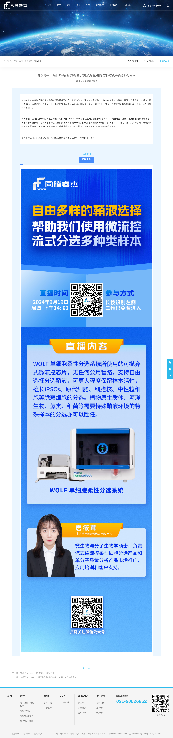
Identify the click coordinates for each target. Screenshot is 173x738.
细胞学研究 (25, 710)
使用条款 (38, 733)
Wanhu (157, 733)
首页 (49, 5)
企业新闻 (133, 61)
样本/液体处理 (26, 720)
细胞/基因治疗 (26, 715)
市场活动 (164, 61)
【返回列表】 (86, 668)
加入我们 (100, 708)
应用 (69, 5)
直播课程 (48, 708)
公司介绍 (100, 703)
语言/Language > (153, 5)
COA (88, 5)
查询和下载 (65, 702)
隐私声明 (27, 733)
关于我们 (113, 5)
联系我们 (100, 713)
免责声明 (16, 733)
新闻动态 (100, 5)
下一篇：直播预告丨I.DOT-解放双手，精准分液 (33, 673)
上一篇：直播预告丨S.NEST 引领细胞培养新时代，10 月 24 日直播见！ (44, 677)
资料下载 (48, 703)
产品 (59, 5)
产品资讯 (148, 61)
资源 (78, 5)
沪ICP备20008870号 (133, 733)
